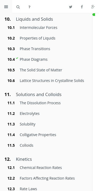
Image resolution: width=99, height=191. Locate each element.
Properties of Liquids (37, 38)
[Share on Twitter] (71, 6)
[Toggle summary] (6, 6)
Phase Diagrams (34, 59)
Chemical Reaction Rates (41, 167)
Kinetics (24, 159)
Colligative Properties (38, 134)
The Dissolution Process (40, 102)
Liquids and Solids (34, 19)
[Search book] (18, 6)
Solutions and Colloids (39, 94)
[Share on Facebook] (82, 6)
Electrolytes (30, 113)
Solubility (27, 124)
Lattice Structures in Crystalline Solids (52, 80)
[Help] (29, 6)
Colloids (27, 145)
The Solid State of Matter (41, 69)
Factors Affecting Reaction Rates (47, 178)
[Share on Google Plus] (93, 6)
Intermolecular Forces (38, 27)
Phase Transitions (35, 48)
